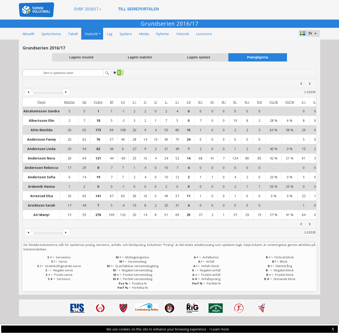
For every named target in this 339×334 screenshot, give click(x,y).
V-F (123, 102)
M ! (212, 102)
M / (224, 102)
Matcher (69, 102)
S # (189, 102)
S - (166, 102)
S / (155, 102)
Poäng (98, 102)
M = (200, 102)
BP (111, 102)
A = (304, 102)
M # (259, 102)
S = (134, 102)
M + (247, 102)
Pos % (274, 102)
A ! (315, 102)
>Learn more (219, 329)
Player (41, 102)
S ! (145, 102)
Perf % (289, 102)
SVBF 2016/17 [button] (87, 9)
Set (84, 102)
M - (235, 102)
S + (177, 102)
